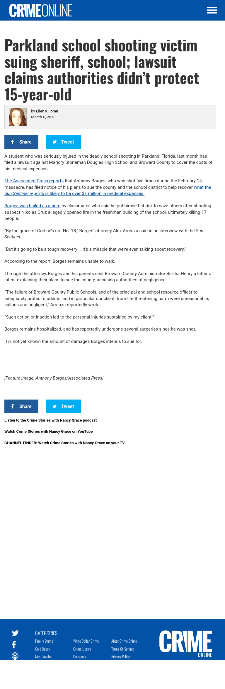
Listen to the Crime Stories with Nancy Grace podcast (50, 420)
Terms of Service (122, 649)
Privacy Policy (120, 656)
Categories (46, 632)
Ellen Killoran (47, 111)
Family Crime (44, 641)
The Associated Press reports (34, 180)
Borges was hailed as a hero (32, 205)
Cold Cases (42, 649)
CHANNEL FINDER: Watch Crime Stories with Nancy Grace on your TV (64, 443)
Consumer (79, 656)
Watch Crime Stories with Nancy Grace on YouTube (48, 431)
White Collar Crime (86, 641)
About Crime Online (124, 641)
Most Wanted (43, 656)
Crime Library (82, 649)
